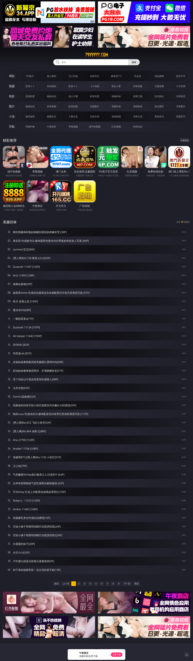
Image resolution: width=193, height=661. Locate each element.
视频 (12, 86)
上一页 (66, 583)
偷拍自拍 (51, 96)
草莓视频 (73, 126)
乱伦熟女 (159, 96)
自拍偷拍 (51, 86)
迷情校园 (116, 116)
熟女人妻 (116, 86)
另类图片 (180, 106)
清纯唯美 (137, 106)
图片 (12, 106)
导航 (12, 126)
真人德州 (51, 76)
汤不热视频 (94, 126)
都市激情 (30, 116)
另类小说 (137, 116)
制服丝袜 (116, 96)
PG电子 (30, 76)
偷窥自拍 (30, 106)
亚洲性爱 (30, 96)
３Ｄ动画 (94, 86)
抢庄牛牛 (180, 76)
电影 (12, 96)
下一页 (127, 583)
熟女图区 (159, 106)
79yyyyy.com (96, 55)
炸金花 (137, 76)
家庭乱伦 (51, 116)
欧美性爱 (94, 96)
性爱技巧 (180, 116)
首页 (56, 583)
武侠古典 (94, 116)
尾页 (137, 583)
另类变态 (180, 96)
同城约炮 (30, 126)
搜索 (134, 62)
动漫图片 (94, 106)
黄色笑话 (159, 116)
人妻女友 (73, 116)
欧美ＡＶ (73, 86)
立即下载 (117, 654)
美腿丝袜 (116, 106)
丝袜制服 (137, 86)
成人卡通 (73, 96)
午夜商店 (51, 126)
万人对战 (73, 76)
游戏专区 (94, 76)
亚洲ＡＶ (30, 86)
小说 (12, 116)
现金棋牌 (159, 76)
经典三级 (137, 96)
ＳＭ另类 (180, 86)
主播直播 (159, 86)
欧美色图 (73, 106)
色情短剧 (137, 126)
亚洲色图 (51, 106)
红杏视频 (116, 126)
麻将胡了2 (116, 76)
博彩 (12, 76)
